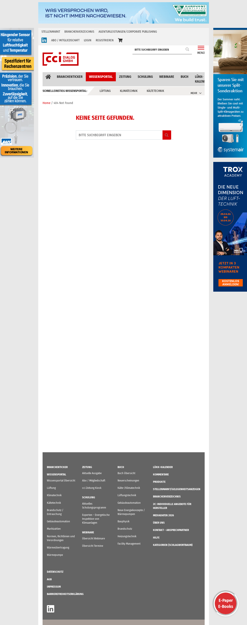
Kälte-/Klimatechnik (129, 487)
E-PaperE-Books (225, 603)
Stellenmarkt (50, 32)
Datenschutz (55, 571)
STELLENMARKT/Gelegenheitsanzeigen (176, 489)
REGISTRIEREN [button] (105, 40)
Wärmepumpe (55, 554)
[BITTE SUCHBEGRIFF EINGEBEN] (163, 49)
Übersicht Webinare (93, 538)
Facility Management (129, 543)
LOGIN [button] (87, 40)
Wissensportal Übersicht (61, 480)
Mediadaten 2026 (163, 515)
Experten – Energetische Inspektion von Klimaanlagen (96, 518)
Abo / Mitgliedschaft (93, 480)
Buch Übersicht (126, 473)
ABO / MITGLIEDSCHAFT (65, 40)
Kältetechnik (155, 91)
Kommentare (161, 474)
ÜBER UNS (159, 522)
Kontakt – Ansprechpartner (171, 530)
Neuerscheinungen (128, 480)
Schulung (145, 77)
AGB (49, 579)
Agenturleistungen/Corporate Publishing (128, 32)
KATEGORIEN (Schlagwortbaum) (173, 545)
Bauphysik (123, 521)
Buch (184, 77)
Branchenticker (70, 77)
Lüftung (105, 91)
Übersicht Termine (92, 545)
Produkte (159, 481)
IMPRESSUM (54, 586)
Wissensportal (101, 77)
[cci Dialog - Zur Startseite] (61, 59)
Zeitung (125, 77)
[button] (120, 40)
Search (187, 49)
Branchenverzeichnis (79, 32)
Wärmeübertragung (58, 547)
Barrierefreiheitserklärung (65, 594)
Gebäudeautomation (58, 521)
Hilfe (156, 537)
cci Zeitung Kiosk (91, 487)
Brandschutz (125, 528)
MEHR (194, 93)
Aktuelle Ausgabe (92, 473)
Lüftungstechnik (127, 495)
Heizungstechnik (127, 536)
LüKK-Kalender (202, 79)
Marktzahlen (54, 528)
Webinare (166, 77)
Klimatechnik (128, 91)
